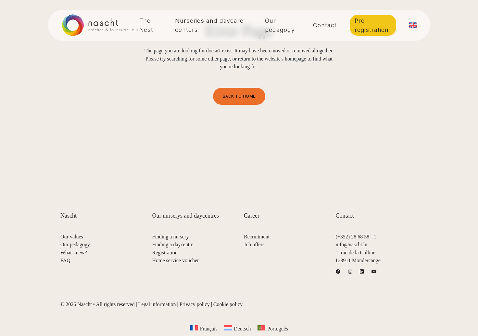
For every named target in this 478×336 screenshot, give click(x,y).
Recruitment (257, 236)
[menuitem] (413, 25)
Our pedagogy (75, 244)
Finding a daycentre (173, 244)
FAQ (65, 260)
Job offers (254, 244)
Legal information (157, 304)
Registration (165, 252)
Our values (71, 236)
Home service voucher (175, 260)
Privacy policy (195, 304)
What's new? (73, 252)
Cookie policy (228, 304)
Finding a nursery (170, 236)
